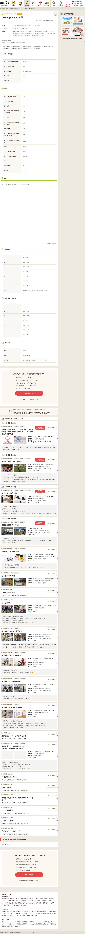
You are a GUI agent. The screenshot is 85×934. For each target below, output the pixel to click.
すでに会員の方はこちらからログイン (29, 399)
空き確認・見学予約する (40, 427)
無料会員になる (29, 393)
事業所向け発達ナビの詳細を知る (72, 38)
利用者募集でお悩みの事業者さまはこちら (46, 20)
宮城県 (6, 845)
